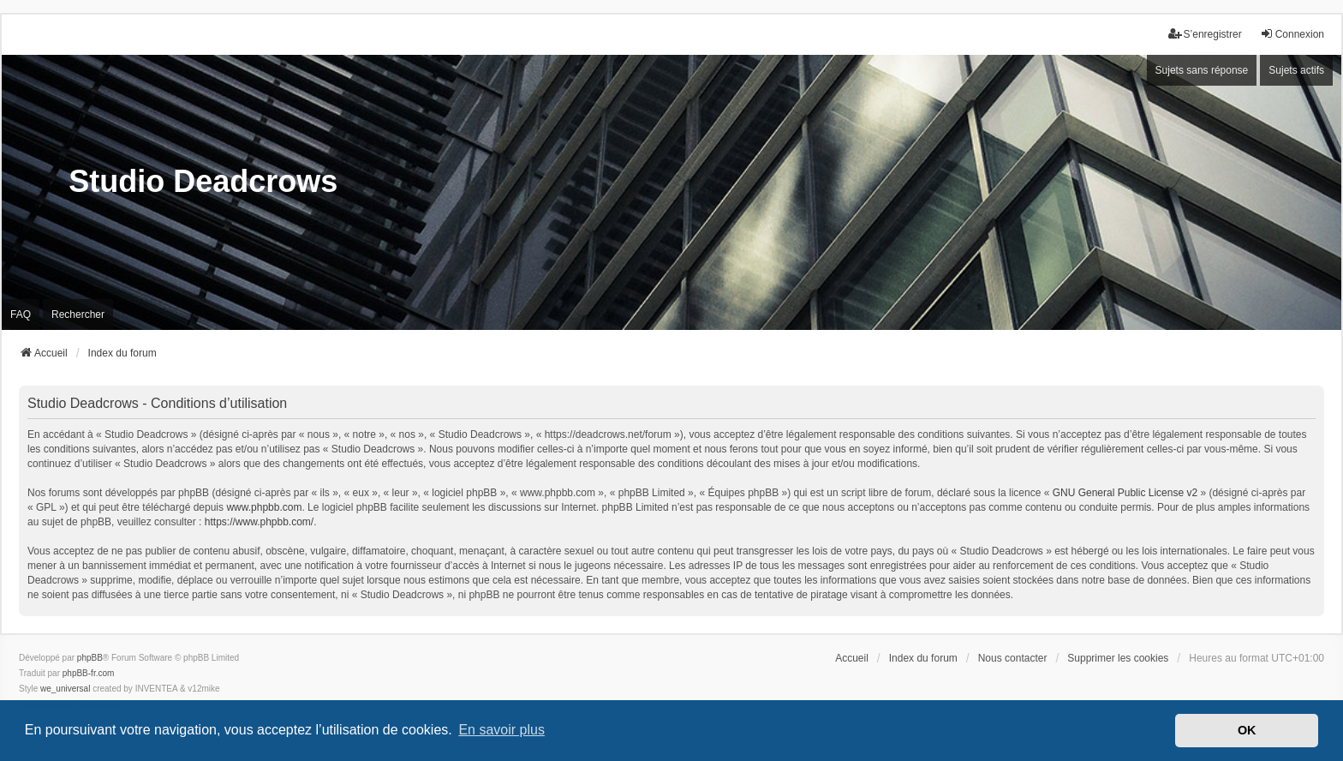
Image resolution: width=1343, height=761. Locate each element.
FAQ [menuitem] (20, 315)
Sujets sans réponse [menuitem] (1202, 70)
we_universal (65, 688)
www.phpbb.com (263, 507)
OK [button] (1247, 730)
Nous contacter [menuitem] (1013, 658)
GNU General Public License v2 (1125, 493)
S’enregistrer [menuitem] (1205, 33)
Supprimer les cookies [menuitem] (1117, 658)
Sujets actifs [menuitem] (1296, 70)
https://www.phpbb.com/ (259, 522)
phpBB (90, 657)
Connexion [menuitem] (1292, 33)
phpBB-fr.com (89, 673)
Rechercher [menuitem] (77, 315)
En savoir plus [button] (501, 729)
